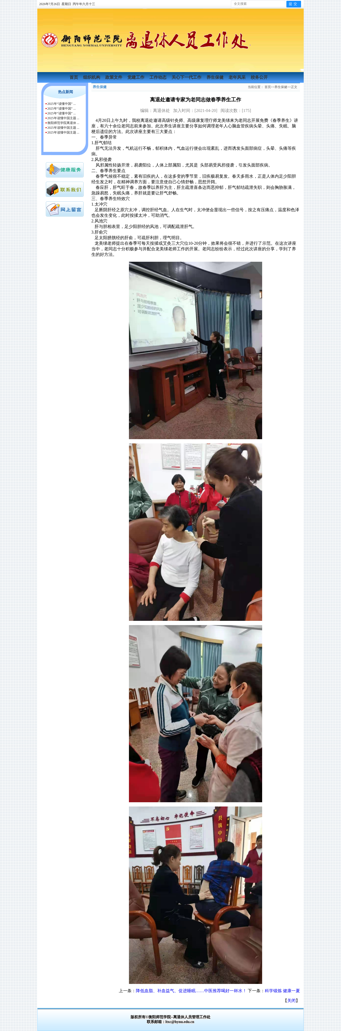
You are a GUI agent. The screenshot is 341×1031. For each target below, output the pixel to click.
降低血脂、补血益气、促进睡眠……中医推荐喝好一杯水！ (191, 990)
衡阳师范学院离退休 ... (63, 123)
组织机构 (92, 77)
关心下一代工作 (187, 77)
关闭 (291, 1000)
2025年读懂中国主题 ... (63, 118)
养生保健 (215, 77)
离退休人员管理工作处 (191, 1017)
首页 (74, 77)
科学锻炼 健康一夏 (282, 990)
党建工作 (136, 77)
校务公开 (259, 77)
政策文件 (114, 77)
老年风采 (238, 77)
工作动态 (158, 77)
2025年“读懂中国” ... (61, 104)
